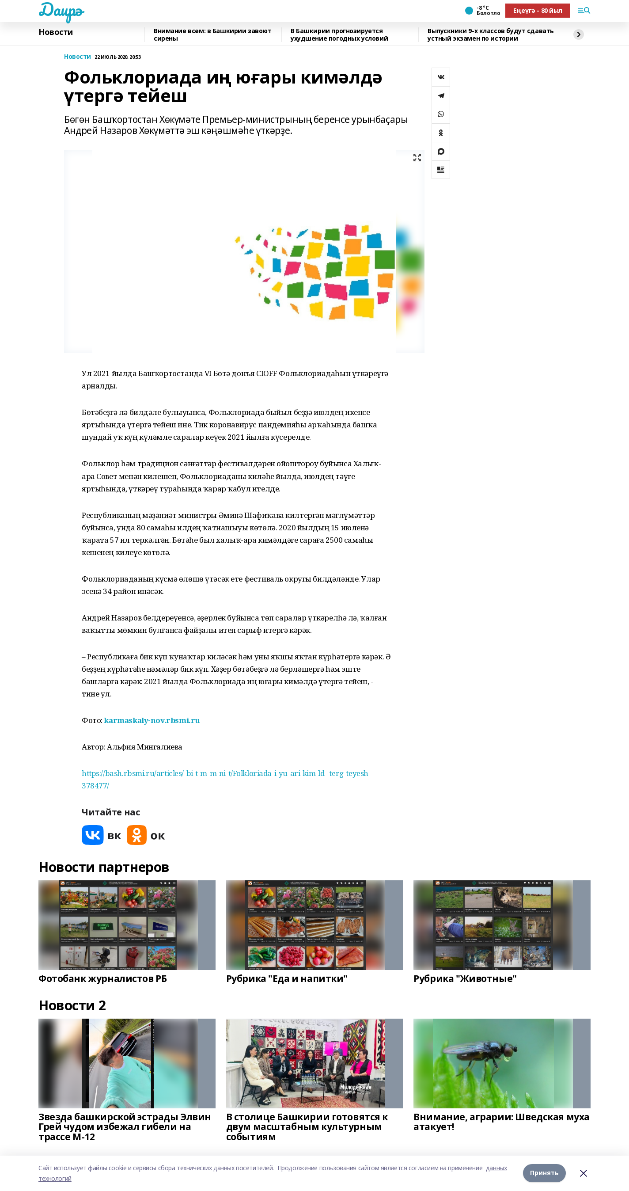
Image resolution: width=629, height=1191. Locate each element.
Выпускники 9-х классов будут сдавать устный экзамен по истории (491, 34)
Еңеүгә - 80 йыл (537, 10)
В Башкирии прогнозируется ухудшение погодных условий (339, 34)
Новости (55, 32)
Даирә (60, 9)
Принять (544, 1173)
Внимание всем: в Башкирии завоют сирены (213, 34)
